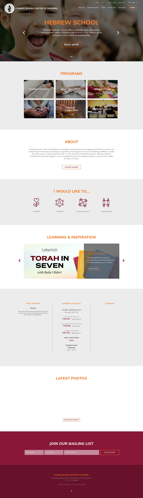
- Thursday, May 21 (71, 319)
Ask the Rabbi (112, 2)
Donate (132, 7)
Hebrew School (103, 89)
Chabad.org (67, 484)
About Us (81, 7)
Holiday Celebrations (70, 108)
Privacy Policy (81, 484)
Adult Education (93, 7)
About (102, 2)
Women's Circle (102, 109)
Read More (71, 44)
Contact (130, 2)
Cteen (39, 109)
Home (97, 2)
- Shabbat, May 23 (71, 333)
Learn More (71, 167)
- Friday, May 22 (71, 326)
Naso (71, 340)
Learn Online (106, 211)
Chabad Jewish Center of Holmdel (36, 8)
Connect (60, 211)
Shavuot (71, 347)
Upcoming (121, 7)
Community (112, 7)
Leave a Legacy (83, 211)
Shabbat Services (39, 89)
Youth (103, 7)
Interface (33, 308)
